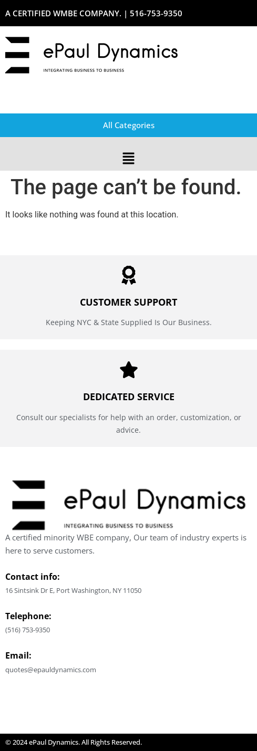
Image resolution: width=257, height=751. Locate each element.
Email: (18, 655)
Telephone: (28, 616)
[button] (128, 159)
